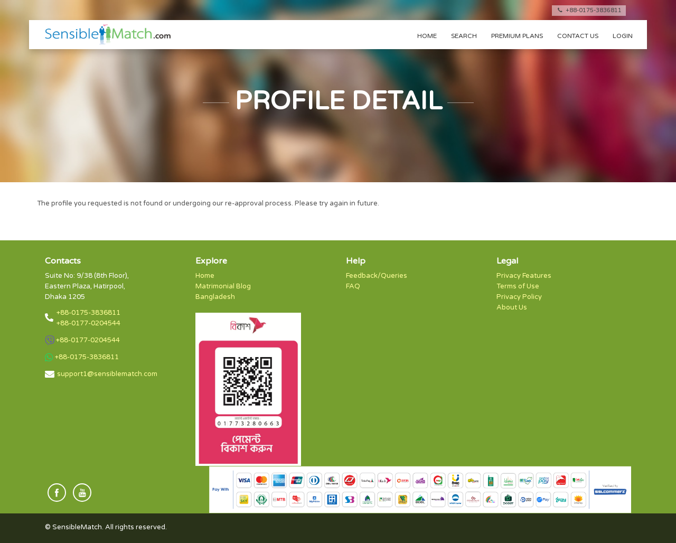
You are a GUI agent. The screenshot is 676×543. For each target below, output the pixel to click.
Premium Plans (517, 36)
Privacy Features (523, 276)
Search (464, 36)
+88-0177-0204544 (88, 323)
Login (623, 36)
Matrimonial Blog (223, 286)
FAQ (353, 286)
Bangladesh (215, 297)
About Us (511, 307)
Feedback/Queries (376, 276)
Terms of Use (517, 286)
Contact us (577, 36)
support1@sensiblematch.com (107, 374)
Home (427, 36)
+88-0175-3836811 (589, 10)
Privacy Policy (519, 297)
